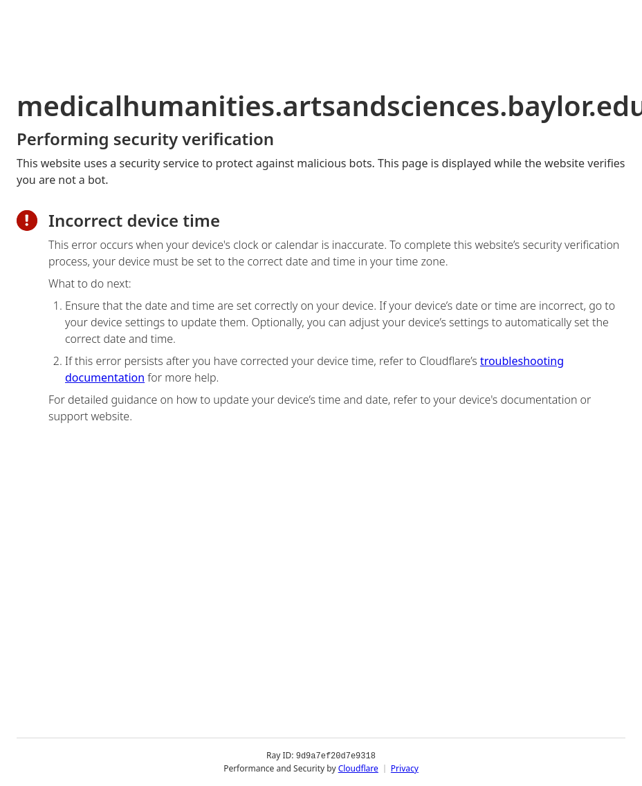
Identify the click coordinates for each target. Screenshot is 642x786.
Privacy (405, 768)
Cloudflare (358, 768)
